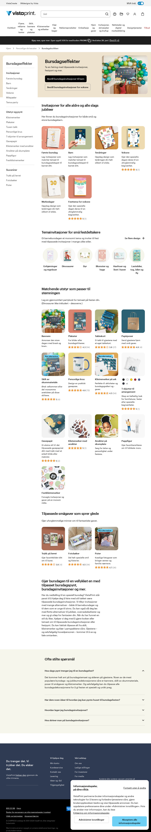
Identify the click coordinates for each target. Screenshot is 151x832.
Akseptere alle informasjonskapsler (129, 821)
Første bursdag (14, 78)
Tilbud (147, 28)
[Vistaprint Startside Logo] (21, 14)
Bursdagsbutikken (50, 48)
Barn (8, 83)
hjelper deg (21, 775)
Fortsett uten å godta (134, 788)
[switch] (138, 3)
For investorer (81, 772)
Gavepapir (11, 141)
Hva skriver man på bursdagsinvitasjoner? (67, 720)
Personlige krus (14, 131)
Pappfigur (11, 155)
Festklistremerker (15, 160)
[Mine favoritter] (127, 14)
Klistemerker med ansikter (20, 146)
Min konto (54, 763)
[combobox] (73, 14)
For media (79, 776)
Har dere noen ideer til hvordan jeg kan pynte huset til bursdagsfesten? (82, 699)
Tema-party (12, 102)
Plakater (10, 122)
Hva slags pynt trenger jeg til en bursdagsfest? (69, 670)
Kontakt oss (55, 772)
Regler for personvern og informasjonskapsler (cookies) (28, 812)
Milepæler (11, 97)
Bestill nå (114, 40)
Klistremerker (13, 117)
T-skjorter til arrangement (19, 136)
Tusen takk (11, 127)
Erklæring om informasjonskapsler (91, 813)
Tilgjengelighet (57, 785)
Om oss (78, 763)
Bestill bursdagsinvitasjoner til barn (65, 78)
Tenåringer (11, 88)
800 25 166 (10, 808)
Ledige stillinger (82, 767)
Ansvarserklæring (32, 816)
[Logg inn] (135, 14)
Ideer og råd (56, 780)
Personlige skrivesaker (26, 48)
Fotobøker (11, 180)
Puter (9, 185)
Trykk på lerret (13, 175)
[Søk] (107, 14)
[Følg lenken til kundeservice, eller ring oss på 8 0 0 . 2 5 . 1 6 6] (114, 14)
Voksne (10, 92)
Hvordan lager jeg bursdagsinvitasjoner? (66, 710)
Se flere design (135, 238)
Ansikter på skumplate (18, 150)
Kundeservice (56, 767)
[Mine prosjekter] (121, 14)
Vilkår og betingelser (14, 816)
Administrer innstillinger (91, 819)
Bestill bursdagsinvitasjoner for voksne (67, 87)
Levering (54, 776)
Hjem (8, 48)
